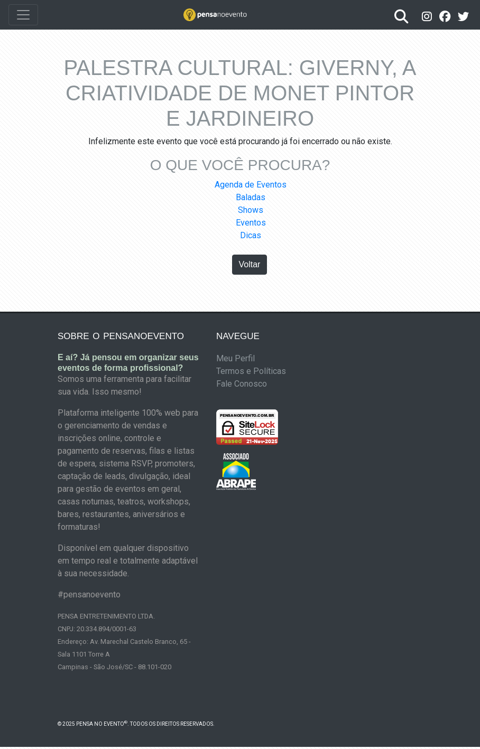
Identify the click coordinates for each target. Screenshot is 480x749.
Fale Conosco (241, 384)
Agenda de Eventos (251, 185)
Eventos (251, 223)
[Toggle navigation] (23, 14)
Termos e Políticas (251, 371)
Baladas (250, 197)
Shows (250, 210)
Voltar (250, 264)
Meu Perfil (235, 358)
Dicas (250, 235)
